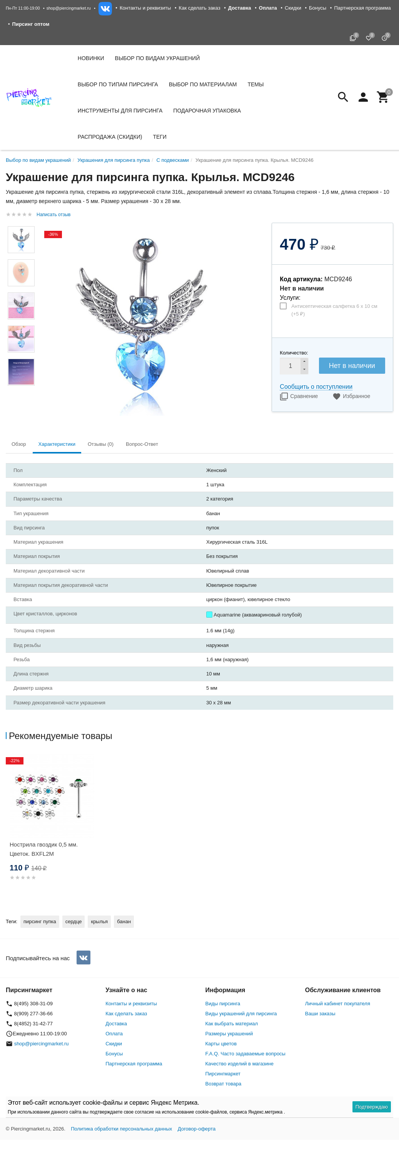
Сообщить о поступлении (316, 386)
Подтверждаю (372, 1107)
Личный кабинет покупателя (337, 1003)
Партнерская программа (362, 8)
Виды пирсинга (222, 1003)
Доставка (116, 1023)
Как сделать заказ (199, 8)
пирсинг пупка (39, 921)
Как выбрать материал (231, 1023)
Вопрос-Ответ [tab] (142, 444)
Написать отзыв (53, 214)
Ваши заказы (320, 1013)
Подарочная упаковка (207, 111)
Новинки (91, 58)
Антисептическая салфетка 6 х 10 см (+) (334, 310)
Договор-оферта (197, 1129)
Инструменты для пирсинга (120, 111)
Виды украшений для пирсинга (241, 1013)
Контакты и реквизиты (145, 8)
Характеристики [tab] (56, 444)
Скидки (293, 8)
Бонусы (317, 8)
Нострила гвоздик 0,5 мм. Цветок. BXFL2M (44, 849)
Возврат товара (223, 1084)
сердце (73, 921)
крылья (99, 921)
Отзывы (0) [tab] (101, 444)
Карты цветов (221, 1044)
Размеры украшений (229, 1033)
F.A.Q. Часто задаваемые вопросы (245, 1054)
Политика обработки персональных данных (121, 1129)
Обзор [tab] (19, 444)
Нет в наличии (352, 366)
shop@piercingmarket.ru (69, 8)
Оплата (114, 1033)
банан (124, 921)
